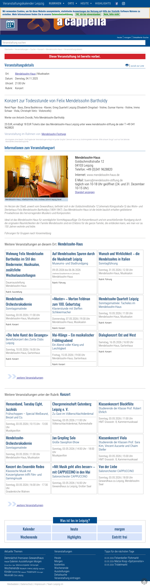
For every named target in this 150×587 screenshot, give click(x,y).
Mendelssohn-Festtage (54, 134)
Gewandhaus (36, 558)
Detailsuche (60, 574)
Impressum (39, 584)
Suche (33, 49)
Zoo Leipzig (18, 575)
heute (119, 37)
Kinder (8, 571)
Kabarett (23, 572)
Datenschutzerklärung (62, 14)
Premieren (23, 558)
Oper (13, 565)
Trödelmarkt (31, 572)
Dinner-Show (8, 565)
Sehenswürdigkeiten (22, 565)
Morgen (38, 561)
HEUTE (85, 3)
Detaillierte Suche (141, 37)
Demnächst (10, 558)
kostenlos (59, 564)
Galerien (14, 561)
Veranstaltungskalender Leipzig (23, 3)
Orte (71, 3)
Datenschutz (27, 584)
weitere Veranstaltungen (25, 377)
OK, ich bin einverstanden (88, 14)
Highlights (103, 3)
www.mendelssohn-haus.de (103, 175)
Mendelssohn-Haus (54, 49)
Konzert (41, 49)
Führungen (40, 572)
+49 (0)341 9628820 (99, 169)
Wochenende (11, 568)
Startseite (9, 49)
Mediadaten (13, 584)
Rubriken (55, 3)
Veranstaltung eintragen (67, 578)
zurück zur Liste (137, 66)
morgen (127, 37)
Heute (6, 561)
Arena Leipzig (32, 568)
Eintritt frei (16, 572)
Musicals (8, 575)
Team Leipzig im (55, 584)
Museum (23, 568)
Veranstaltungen (21, 49)
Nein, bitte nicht (111, 14)
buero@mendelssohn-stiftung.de (104, 180)
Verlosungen (34, 565)
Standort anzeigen (85, 192)
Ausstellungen (26, 561)
